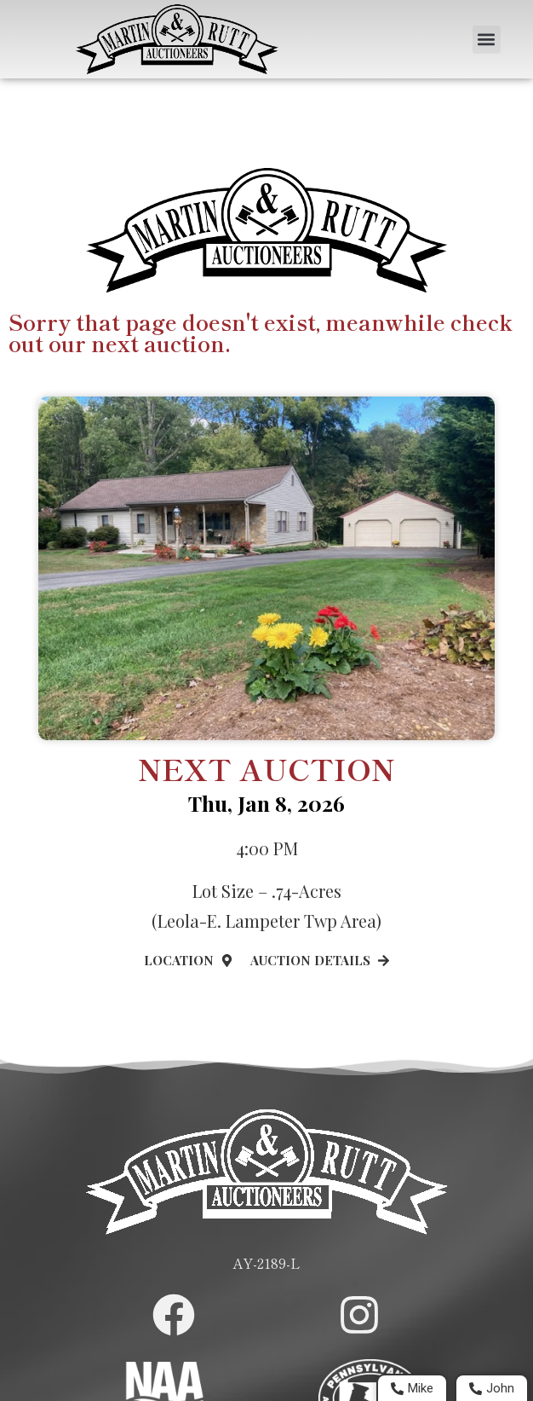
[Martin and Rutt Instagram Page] (359, 1315)
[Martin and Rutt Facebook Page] (173, 1315)
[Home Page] (177, 39)
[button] (487, 40)
